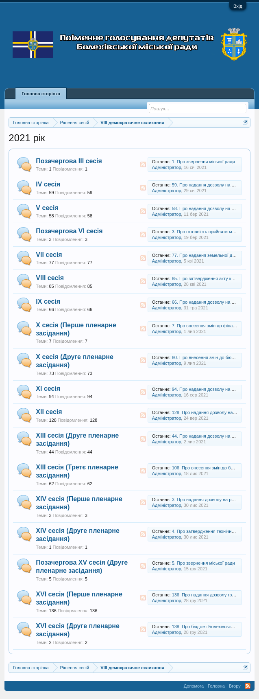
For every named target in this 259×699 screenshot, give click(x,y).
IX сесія (48, 301)
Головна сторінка (41, 93)
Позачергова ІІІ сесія (69, 161)
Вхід (237, 6)
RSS (143, 164)
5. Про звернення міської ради (203, 563)
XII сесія (49, 411)
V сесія (47, 207)
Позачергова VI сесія (69, 231)
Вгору (235, 686)
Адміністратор (166, 167)
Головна (216, 686)
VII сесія (49, 254)
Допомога (194, 686)
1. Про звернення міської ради (203, 161)
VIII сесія (50, 277)
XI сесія (48, 388)
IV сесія (48, 184)
